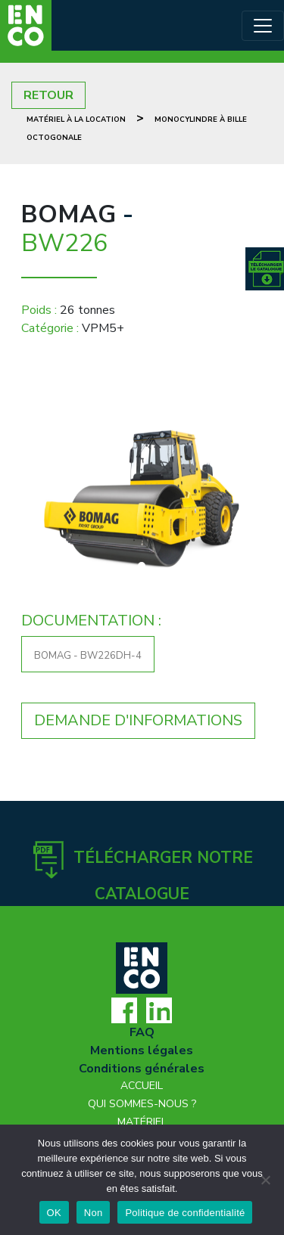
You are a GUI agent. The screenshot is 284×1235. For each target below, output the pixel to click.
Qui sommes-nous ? (142, 1104)
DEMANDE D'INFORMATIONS (138, 720)
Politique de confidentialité (185, 1212)
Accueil (141, 1085)
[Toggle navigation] (263, 26)
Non (93, 1212)
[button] (40, 499)
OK (54, 1212)
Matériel (142, 1122)
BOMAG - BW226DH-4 (88, 655)
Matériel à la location (76, 119)
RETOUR (48, 95)
